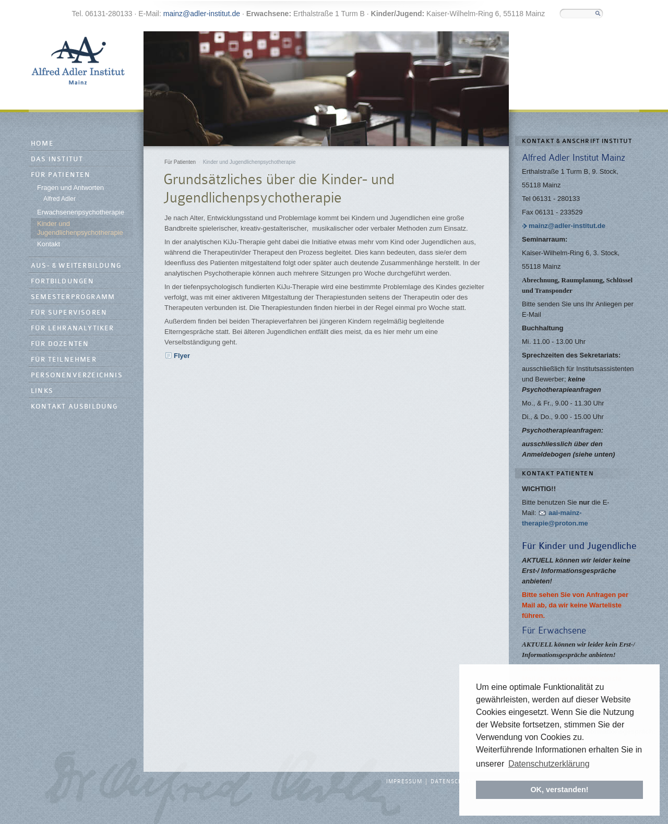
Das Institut (57, 159)
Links (42, 391)
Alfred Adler (59, 198)
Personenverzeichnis (77, 375)
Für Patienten (61, 175)
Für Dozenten (60, 344)
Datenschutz (452, 782)
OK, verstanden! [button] (559, 789)
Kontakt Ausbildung (74, 406)
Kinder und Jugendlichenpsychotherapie (80, 228)
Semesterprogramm (73, 297)
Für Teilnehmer (64, 359)
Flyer (182, 356)
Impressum (404, 782)
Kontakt (48, 244)
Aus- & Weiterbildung (76, 265)
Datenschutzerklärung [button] (549, 763)
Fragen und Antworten (70, 188)
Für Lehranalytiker (72, 328)
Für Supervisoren (69, 312)
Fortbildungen (62, 281)
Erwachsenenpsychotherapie (80, 212)
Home (42, 143)
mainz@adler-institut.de (201, 13)
